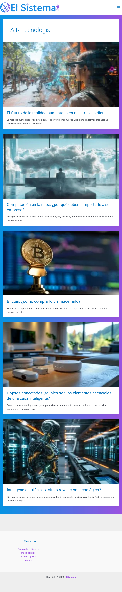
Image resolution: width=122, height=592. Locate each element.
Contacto (28, 560)
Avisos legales (28, 556)
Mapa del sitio (28, 552)
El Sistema (70, 577)
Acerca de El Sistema (28, 548)
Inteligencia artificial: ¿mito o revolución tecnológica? (54, 490)
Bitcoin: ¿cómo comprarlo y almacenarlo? (43, 301)
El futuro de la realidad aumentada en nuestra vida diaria (57, 113)
